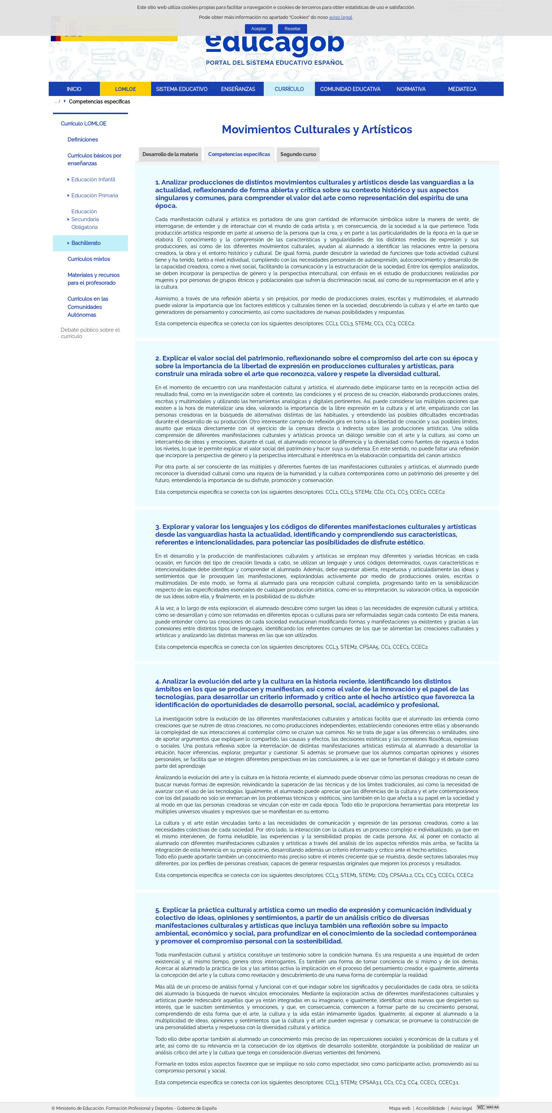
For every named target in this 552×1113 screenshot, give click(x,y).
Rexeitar (293, 28)
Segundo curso (298, 154)
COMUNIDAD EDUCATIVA (350, 89)
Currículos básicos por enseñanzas (94, 159)
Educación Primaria (94, 195)
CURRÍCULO (289, 89)
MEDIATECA (462, 89)
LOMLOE (125, 89)
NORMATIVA (411, 89)
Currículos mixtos (89, 259)
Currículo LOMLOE (83, 124)
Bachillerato (86, 243)
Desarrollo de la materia (170, 154)
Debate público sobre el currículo (90, 333)
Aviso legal (461, 1108)
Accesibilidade (430, 1108)
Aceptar (258, 28)
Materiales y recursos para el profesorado (93, 279)
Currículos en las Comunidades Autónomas (88, 307)
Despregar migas (57, 101)
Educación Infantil (93, 179)
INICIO (74, 89)
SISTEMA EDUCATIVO (182, 89)
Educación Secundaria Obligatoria (85, 219)
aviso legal (340, 17)
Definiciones (83, 140)
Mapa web (399, 1108)
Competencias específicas (239, 154)
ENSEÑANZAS (238, 89)
